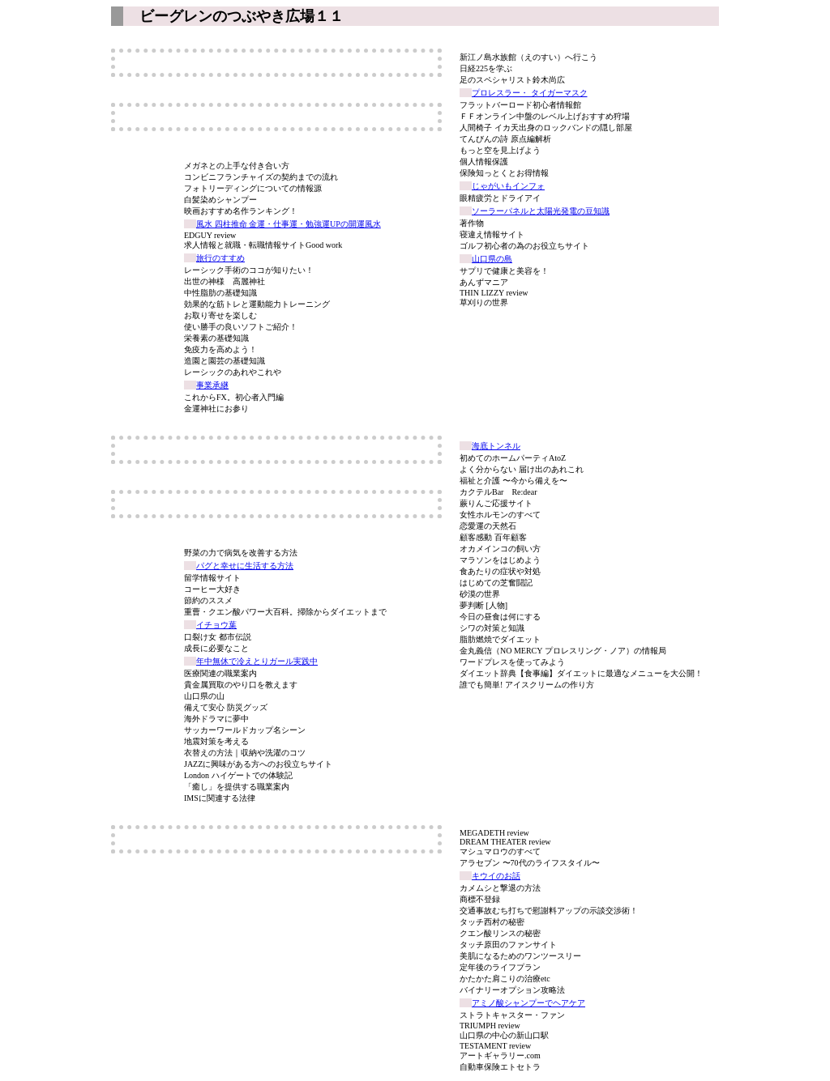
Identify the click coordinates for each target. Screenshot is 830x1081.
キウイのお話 (496, 875)
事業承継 (212, 385)
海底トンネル (496, 445)
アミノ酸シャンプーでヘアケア (528, 1002)
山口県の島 (492, 258)
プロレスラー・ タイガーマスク (530, 92)
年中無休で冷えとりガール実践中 (257, 661)
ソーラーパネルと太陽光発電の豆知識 (541, 210)
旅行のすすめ (220, 257)
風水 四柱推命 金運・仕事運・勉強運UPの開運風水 (288, 223)
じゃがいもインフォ (508, 185)
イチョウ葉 (216, 624)
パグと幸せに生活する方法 (244, 565)
